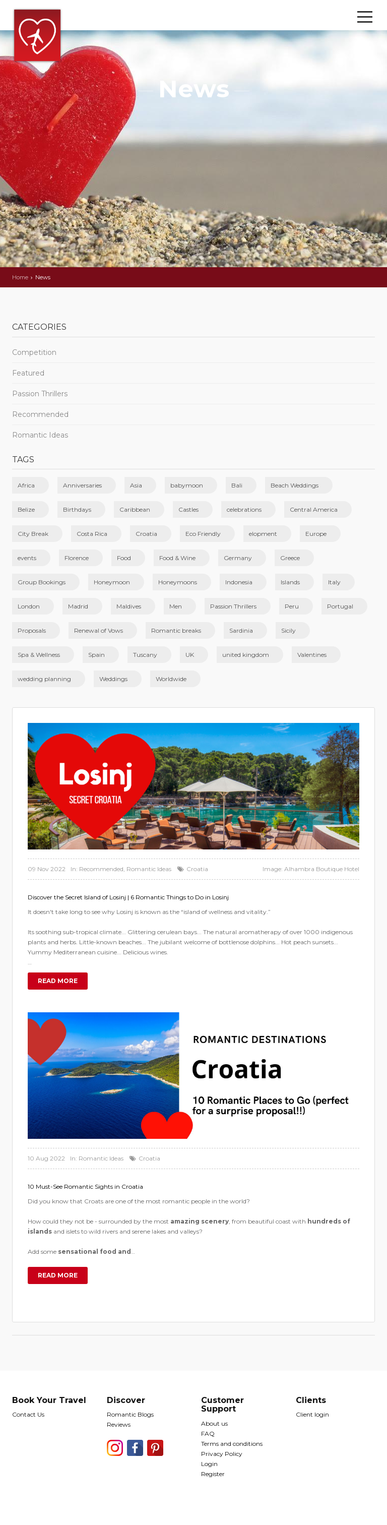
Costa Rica (92, 533)
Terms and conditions (232, 1443)
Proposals (32, 630)
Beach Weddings (294, 485)
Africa (26, 485)
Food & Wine (177, 558)
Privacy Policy (221, 1453)
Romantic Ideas (40, 435)
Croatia (146, 533)
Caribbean (134, 509)
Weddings (113, 679)
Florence (76, 558)
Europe (316, 533)
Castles (188, 509)
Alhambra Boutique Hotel (321, 869)
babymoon (186, 485)
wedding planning (44, 679)
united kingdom (245, 654)
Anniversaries (82, 485)
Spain (96, 654)
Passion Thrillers (40, 393)
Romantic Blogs (130, 1414)
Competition (34, 352)
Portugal (340, 606)
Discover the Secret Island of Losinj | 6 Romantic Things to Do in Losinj (128, 897)
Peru (292, 606)
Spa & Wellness (39, 654)
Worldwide (171, 679)
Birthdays (77, 509)
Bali (236, 485)
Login (209, 1464)
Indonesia (238, 582)
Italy (334, 582)
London (29, 606)
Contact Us (28, 1414)
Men (175, 606)
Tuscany (145, 654)
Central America (314, 509)
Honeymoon (112, 582)
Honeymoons (177, 582)
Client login (312, 1414)
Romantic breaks (176, 630)
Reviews (119, 1424)
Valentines (312, 654)
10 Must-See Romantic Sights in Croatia (85, 1186)
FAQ (208, 1433)
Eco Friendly (203, 533)
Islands (290, 582)
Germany (238, 558)
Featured (28, 373)
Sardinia (241, 630)
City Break (33, 533)
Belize (26, 509)
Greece (290, 558)
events (27, 558)
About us (214, 1423)
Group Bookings (42, 582)
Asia (136, 485)
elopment (263, 533)
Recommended (40, 414)
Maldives (128, 606)
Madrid (78, 606)
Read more (58, 981)
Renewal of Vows (98, 630)
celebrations (244, 509)
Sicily (288, 630)
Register (213, 1474)
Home (20, 277)
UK (189, 654)
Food (124, 558)
